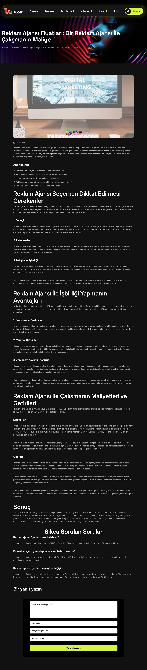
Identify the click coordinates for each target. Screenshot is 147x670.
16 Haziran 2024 (21, 142)
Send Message (73, 648)
